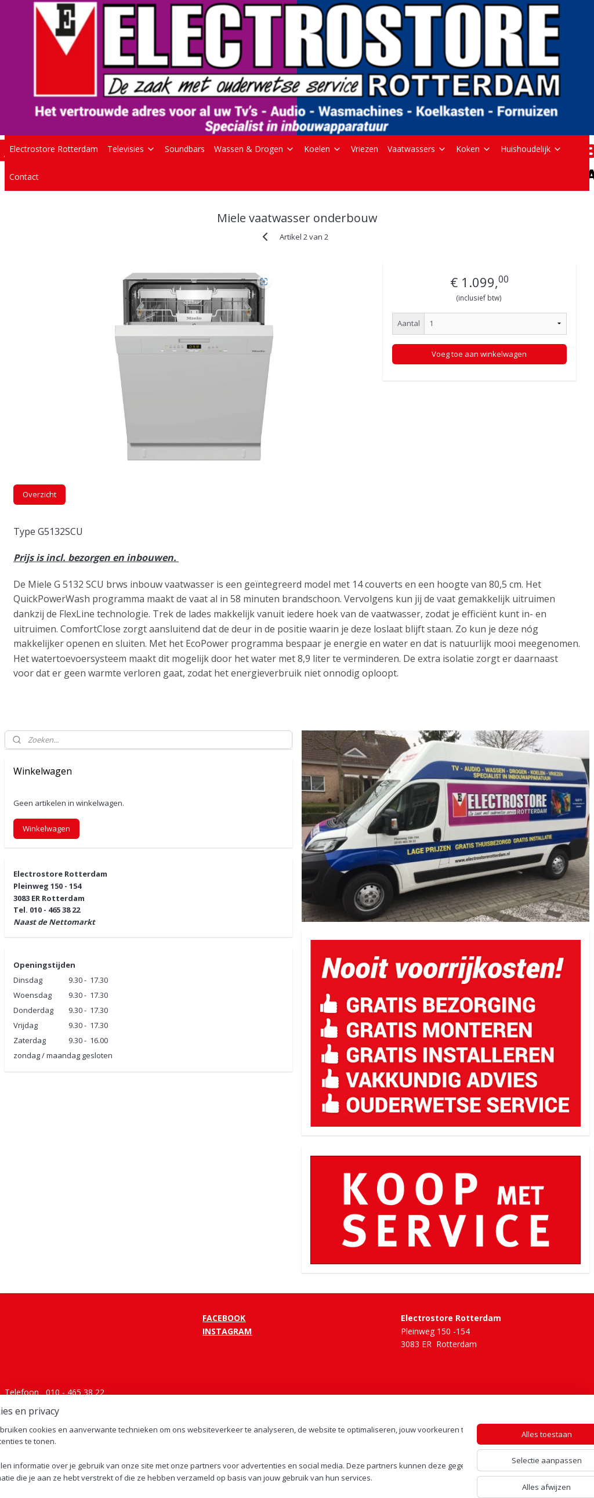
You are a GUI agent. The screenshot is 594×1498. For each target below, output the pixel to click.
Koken (473, 148)
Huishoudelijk (531, 148)
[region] (220, 1455)
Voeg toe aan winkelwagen (479, 354)
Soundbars (185, 148)
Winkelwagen (46, 828)
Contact (24, 176)
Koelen (323, 148)
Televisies (131, 148)
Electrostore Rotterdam (53, 148)
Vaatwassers (417, 148)
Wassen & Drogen (254, 148)
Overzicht (39, 494)
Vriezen (364, 148)
